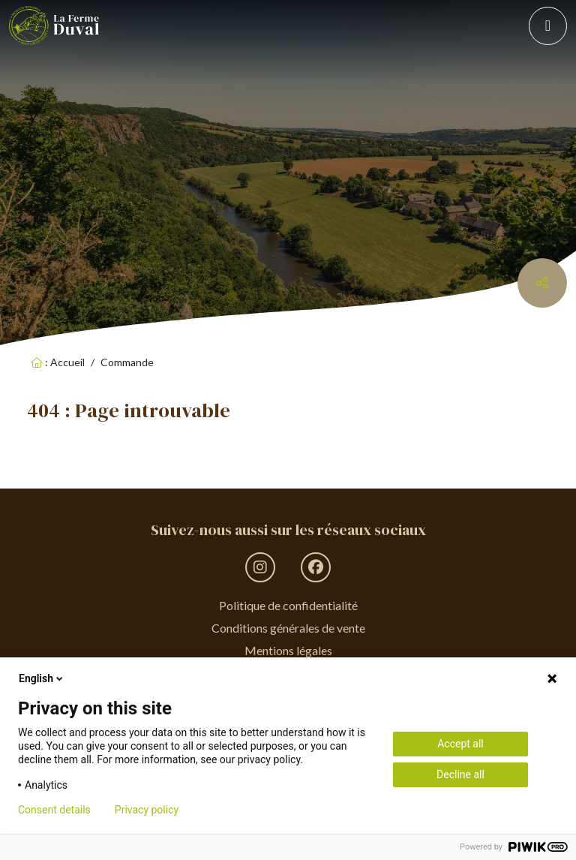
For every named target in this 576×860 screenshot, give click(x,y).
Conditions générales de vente (288, 628)
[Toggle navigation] (548, 26)
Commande (127, 362)
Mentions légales (288, 650)
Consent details (54, 810)
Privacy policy (146, 810)
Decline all (460, 774)
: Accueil (58, 362)
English (42, 678)
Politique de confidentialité (288, 605)
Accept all (460, 744)
